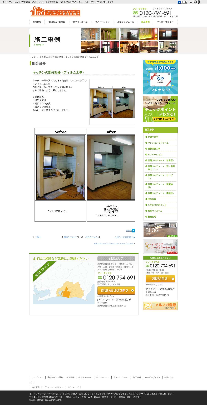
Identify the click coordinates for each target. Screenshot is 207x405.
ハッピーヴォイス (165, 22)
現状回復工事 (154, 149)
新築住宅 (152, 217)
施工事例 (145, 22)
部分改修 (59, 57)
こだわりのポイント (157, 205)
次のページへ (91, 237)
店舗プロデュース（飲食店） (161, 160)
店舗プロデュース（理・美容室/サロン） (161, 168)
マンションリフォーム (158, 143)
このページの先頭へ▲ (125, 237)
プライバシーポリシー (53, 387)
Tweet (129, 230)
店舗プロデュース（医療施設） (160, 186)
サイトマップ (72, 387)
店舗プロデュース (125, 22)
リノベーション (102, 22)
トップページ (35, 57)
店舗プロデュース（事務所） (161, 193)
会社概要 (36, 387)
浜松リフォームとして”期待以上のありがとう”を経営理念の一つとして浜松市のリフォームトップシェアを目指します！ (58, 2)
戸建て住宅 (153, 137)
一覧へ (38, 237)
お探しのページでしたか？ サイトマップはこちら (114, 243)
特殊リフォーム (155, 211)
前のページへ (70, 237)
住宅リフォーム (80, 22)
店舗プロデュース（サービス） (160, 177)
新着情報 (37, 22)
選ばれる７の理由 (57, 22)
